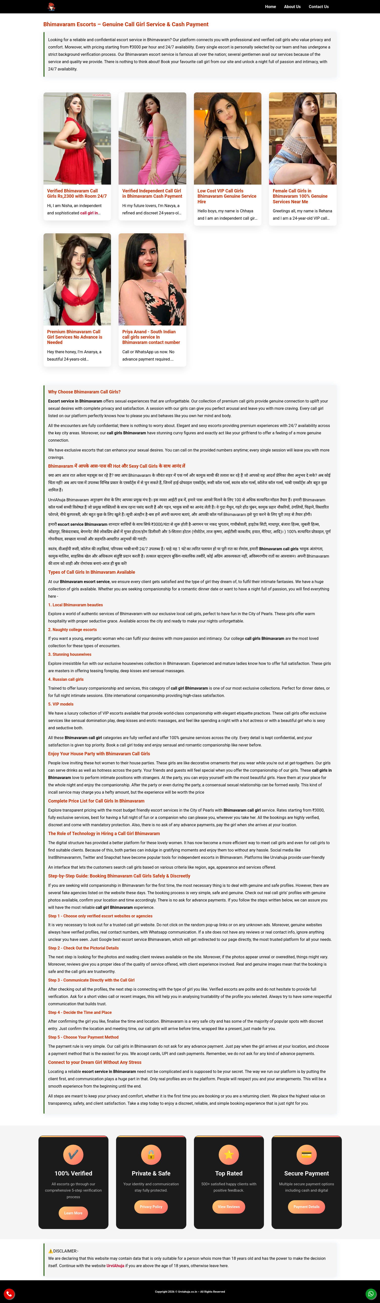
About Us (292, 6)
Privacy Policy (151, 1207)
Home (270, 6)
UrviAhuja (115, 1265)
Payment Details (307, 1207)
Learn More (73, 1213)
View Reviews (229, 1207)
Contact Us (319, 6)
